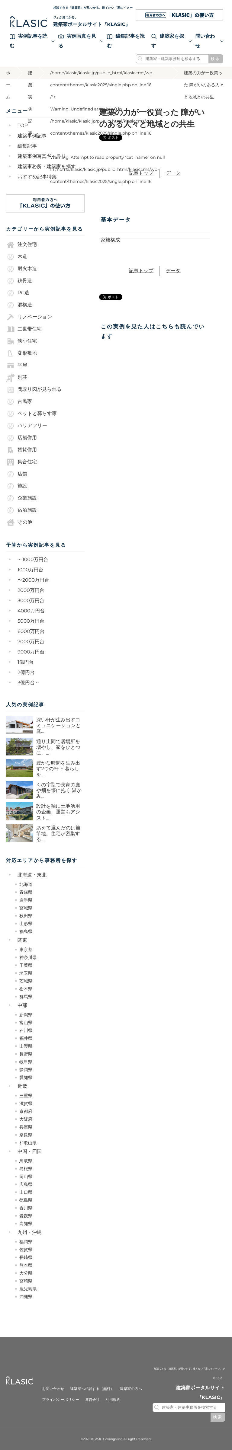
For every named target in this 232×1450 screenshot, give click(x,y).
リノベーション (29, 317)
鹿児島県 (28, 1289)
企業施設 (21, 498)
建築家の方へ (131, 1389)
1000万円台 (31, 570)
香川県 (25, 1208)
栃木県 (25, 989)
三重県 (25, 1095)
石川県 (25, 1030)
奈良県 (25, 1135)
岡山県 (25, 1176)
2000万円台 (31, 590)
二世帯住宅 (24, 329)
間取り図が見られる (34, 389)
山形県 (25, 923)
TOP (23, 126)
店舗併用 (21, 437)
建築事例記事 (32, 136)
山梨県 (25, 1046)
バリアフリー (26, 425)
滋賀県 (25, 1103)
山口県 (25, 1192)
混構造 (19, 305)
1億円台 (26, 662)
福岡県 (25, 1241)
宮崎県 (25, 1281)
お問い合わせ (53, 1389)
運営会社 (92, 1399)
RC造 (17, 293)
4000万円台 (31, 611)
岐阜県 (25, 1062)
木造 (16, 256)
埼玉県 (25, 973)
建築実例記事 (30, 74)
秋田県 (25, 915)
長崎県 (25, 1257)
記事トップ (141, 173)
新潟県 (25, 1014)
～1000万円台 (33, 560)
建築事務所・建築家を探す (47, 167)
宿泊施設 (21, 510)
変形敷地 (21, 353)
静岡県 (25, 1069)
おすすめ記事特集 (37, 177)
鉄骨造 (19, 281)
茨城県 (25, 981)
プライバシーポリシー (60, 1399)
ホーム (8, 74)
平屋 (16, 365)
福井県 (25, 1038)
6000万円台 (31, 631)
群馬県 (25, 996)
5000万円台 (31, 621)
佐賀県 (25, 1249)
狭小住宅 (21, 341)
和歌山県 (28, 1142)
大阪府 (25, 1119)
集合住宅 (21, 462)
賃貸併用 (21, 450)
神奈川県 (28, 957)
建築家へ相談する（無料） (92, 1389)
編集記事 (27, 146)
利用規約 (113, 1399)
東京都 (25, 949)
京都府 (25, 1111)
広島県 (25, 1184)
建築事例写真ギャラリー (44, 156)
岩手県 (25, 900)
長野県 (25, 1054)
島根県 (25, 1168)
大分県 (25, 1273)
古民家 (19, 401)
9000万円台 (31, 652)
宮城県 (25, 908)
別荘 (16, 377)
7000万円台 (31, 642)
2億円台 (26, 672)
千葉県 (25, 965)
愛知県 (25, 1077)
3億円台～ (29, 683)
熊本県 (25, 1265)
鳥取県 (25, 1161)
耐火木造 (21, 268)
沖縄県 (25, 1296)
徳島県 (25, 1200)
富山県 (25, 1022)
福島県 (25, 931)
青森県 (25, 892)
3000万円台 (31, 601)
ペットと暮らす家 (31, 413)
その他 (19, 522)
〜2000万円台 (33, 580)
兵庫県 (25, 1127)
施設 (16, 486)
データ (173, 173)
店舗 (16, 474)
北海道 (25, 884)
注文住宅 (21, 244)
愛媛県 (25, 1215)
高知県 (25, 1223)
